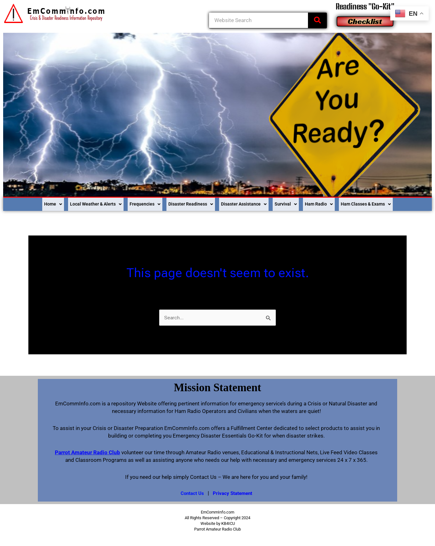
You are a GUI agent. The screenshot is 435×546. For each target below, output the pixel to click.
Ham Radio (330, 203)
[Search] (317, 20)
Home (31, 203)
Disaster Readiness (186, 203)
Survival (294, 203)
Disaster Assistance (247, 203)
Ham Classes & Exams (384, 203)
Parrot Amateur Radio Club (87, 451)
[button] (31, 203)
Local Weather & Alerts (79, 203)
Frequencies (135, 203)
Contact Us (191, 491)
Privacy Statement (233, 491)
